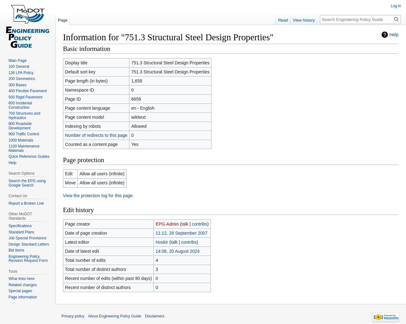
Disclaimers (154, 316)
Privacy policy (72, 316)
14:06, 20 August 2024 (178, 251)
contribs (199, 224)
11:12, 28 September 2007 (182, 233)
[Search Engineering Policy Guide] (360, 19)
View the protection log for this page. (98, 195)
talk (184, 224)
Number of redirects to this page (96, 135)
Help (393, 34)
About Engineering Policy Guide (114, 316)
